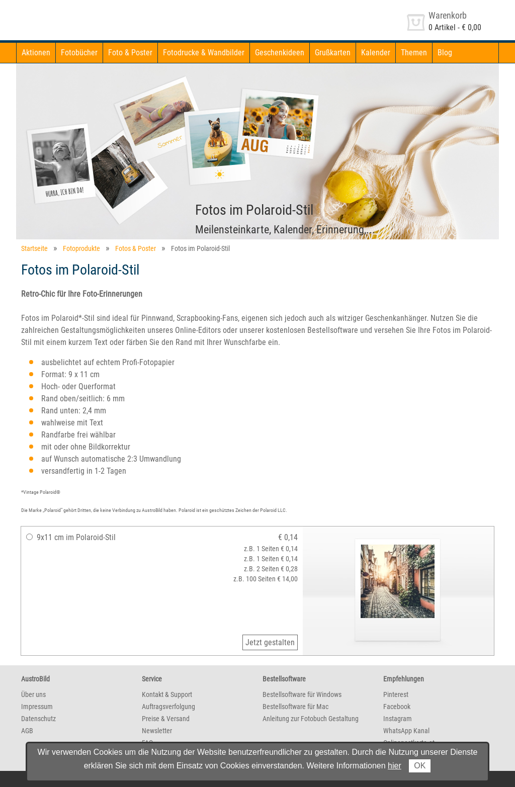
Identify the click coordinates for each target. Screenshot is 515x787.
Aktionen (36, 52)
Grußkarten (333, 52)
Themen (414, 52)
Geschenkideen (279, 52)
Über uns (33, 694)
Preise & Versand (166, 719)
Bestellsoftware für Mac (295, 707)
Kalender (375, 52)
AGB (27, 731)
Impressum (37, 707)
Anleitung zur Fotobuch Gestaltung (311, 719)
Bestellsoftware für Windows (302, 694)
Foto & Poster (130, 52)
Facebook (396, 707)
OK (419, 765)
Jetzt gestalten (270, 642)
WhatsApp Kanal (406, 731)
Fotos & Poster (135, 248)
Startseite (34, 248)
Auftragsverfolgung (168, 707)
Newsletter (157, 731)
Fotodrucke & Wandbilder (203, 52)
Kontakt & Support (167, 694)
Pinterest (395, 694)
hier (394, 765)
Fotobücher (79, 52)
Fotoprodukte (81, 248)
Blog (445, 52)
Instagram (397, 719)
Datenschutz (38, 719)
